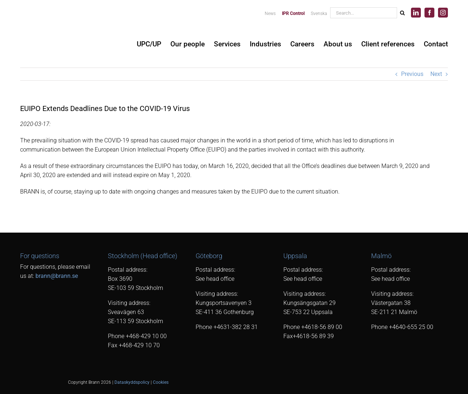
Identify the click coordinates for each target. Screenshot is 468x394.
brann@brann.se (56, 275)
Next (436, 73)
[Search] (402, 13)
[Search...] (363, 12)
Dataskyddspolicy (132, 382)
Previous (412, 73)
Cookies (161, 382)
